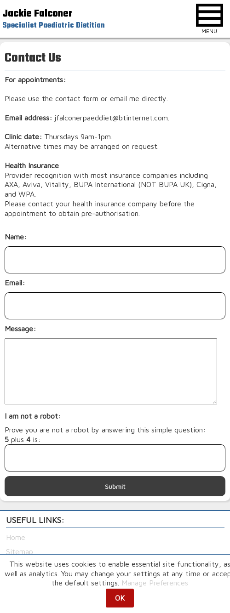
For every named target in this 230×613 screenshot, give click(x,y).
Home (15, 537)
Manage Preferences (154, 583)
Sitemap (19, 551)
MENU (209, 19)
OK (120, 598)
